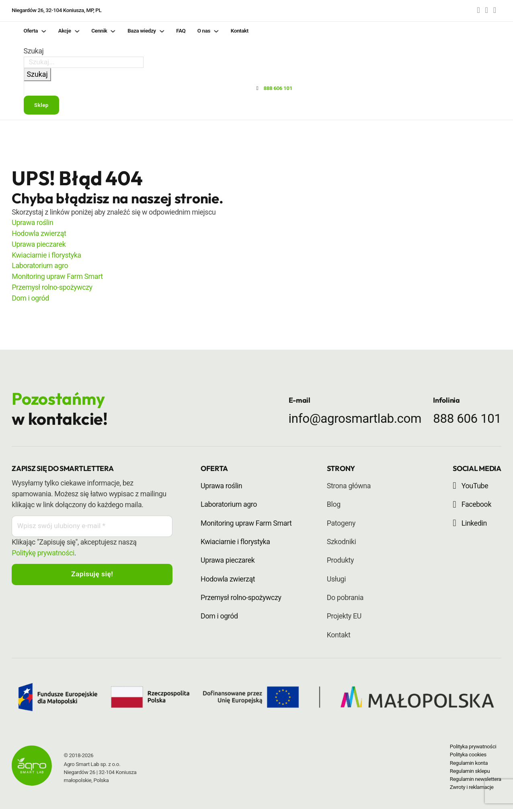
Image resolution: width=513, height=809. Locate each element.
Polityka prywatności (473, 746)
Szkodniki (341, 541)
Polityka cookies (468, 755)
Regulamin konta (469, 763)
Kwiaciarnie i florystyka (46, 255)
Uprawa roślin (32, 222)
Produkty (340, 560)
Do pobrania (345, 597)
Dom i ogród (30, 298)
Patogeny (341, 523)
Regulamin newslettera (475, 779)
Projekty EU (344, 616)
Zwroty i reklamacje (472, 787)
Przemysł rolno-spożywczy (52, 287)
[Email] (92, 527)
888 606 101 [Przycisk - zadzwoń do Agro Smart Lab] (277, 89)
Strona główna (349, 485)
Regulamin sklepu (470, 771)
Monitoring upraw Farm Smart (57, 276)
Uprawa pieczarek (39, 244)
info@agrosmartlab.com (355, 418)
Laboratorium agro (40, 265)
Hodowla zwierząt (39, 233)
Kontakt (339, 635)
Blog (334, 504)
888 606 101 (467, 418)
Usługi (336, 579)
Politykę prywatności (43, 553)
